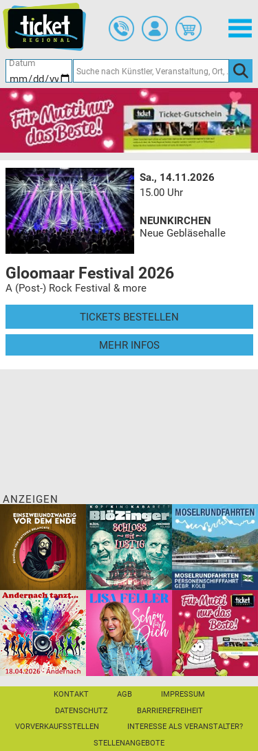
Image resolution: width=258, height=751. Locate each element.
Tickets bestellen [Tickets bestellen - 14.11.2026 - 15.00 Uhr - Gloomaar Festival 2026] (129, 317)
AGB (124, 694)
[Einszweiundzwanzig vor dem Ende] (43, 547)
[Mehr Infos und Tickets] (70, 210)
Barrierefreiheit (170, 710)
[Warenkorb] (188, 29)
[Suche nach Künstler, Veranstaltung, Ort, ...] (151, 71)
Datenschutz (81, 710)
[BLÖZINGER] (129, 547)
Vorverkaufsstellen (57, 726)
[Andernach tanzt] (43, 633)
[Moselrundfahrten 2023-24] (215, 547)
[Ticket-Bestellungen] (122, 29)
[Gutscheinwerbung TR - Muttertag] (129, 119)
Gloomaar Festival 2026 (90, 273)
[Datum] (39, 71)
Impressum (183, 694)
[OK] (240, 71)
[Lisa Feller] (129, 633)
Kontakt (71, 694)
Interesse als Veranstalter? (185, 726)
